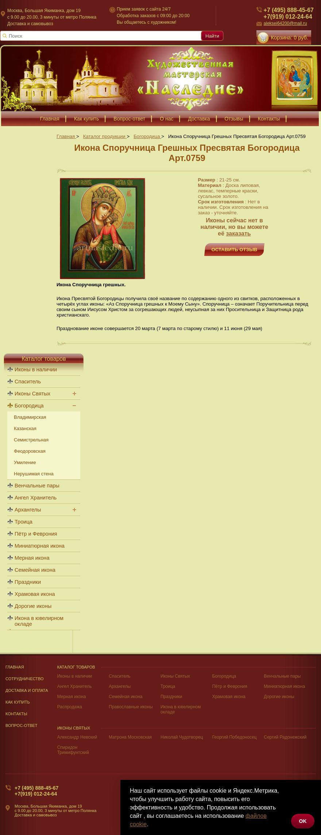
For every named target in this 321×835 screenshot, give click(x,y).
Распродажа (69, 706)
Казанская (25, 428)
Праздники (28, 582)
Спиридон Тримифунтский (73, 750)
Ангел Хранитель (36, 498)
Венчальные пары (37, 486)
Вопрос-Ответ (21, 725)
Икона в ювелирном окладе (39, 621)
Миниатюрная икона (40, 546)
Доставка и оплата (26, 690)
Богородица (29, 406)
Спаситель (28, 381)
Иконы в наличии (36, 369)
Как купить (17, 702)
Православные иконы (130, 706)
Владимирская (30, 417)
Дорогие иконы (33, 606)
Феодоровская (30, 451)
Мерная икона (32, 558)
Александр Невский (77, 737)
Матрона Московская (130, 737)
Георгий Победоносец (234, 737)
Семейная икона (35, 570)
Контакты (16, 714)
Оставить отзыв (235, 249)
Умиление (25, 462)
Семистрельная (31, 440)
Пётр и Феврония (36, 534)
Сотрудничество (24, 679)
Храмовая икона (35, 594)
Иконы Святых (32, 394)
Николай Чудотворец (181, 737)
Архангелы (28, 510)
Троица (23, 522)
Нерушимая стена (34, 473)
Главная (14, 667)
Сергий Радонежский (285, 737)
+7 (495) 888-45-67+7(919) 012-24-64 (36, 791)
